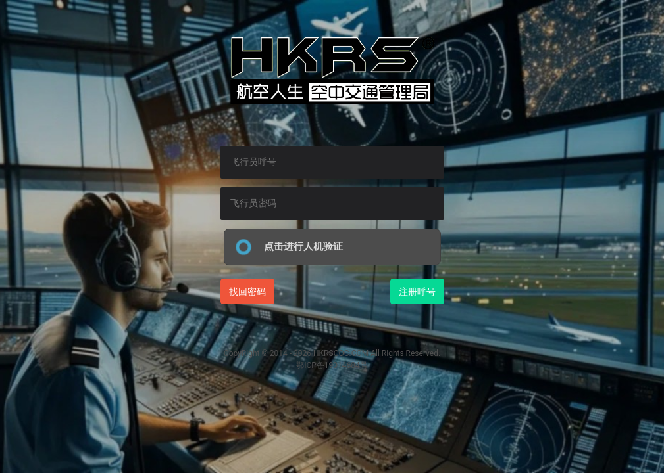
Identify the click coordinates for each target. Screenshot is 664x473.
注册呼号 (417, 291)
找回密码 (247, 291)
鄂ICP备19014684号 (332, 365)
